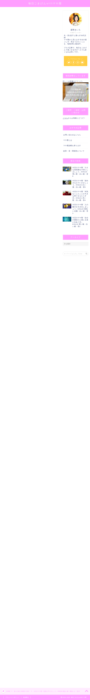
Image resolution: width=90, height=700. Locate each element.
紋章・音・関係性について (73, 151)
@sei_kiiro (37, 39)
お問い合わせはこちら (72, 135)
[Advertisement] (29, 601)
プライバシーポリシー (12, 697)
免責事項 (26, 697)
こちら (65, 118)
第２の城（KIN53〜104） (9, 13)
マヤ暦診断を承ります (72, 146)
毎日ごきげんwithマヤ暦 (45, 3)
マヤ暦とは (67, 140)
